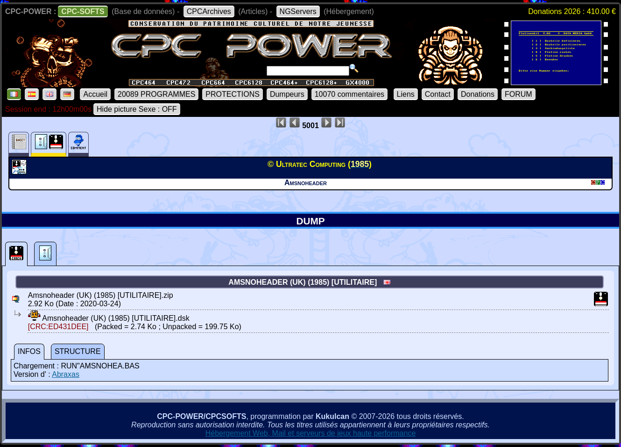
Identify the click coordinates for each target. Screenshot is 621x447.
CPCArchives (209, 11)
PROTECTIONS (232, 94)
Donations (477, 94)
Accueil (95, 94)
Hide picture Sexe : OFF (137, 109)
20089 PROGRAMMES (156, 94)
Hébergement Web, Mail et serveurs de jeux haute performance (310, 433)
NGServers (298, 11)
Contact (438, 94)
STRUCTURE (78, 351)
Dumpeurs (287, 94)
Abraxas (65, 374)
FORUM (518, 94)
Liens (406, 94)
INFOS (29, 351)
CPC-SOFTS (82, 11)
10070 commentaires (349, 94)
